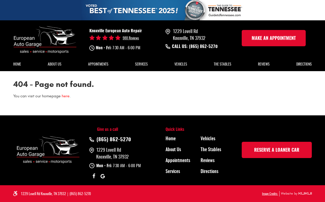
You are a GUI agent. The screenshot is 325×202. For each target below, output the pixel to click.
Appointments (98, 64)
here (66, 96)
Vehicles (180, 64)
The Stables (222, 64)
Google (102, 176)
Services (141, 64)
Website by (295, 193)
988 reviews (131, 38)
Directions (304, 64)
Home (17, 64)
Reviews (264, 64)
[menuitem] (17, 64)
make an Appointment (274, 38)
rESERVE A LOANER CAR (276, 150)
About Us (54, 64)
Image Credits (270, 193)
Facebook (93, 176)
